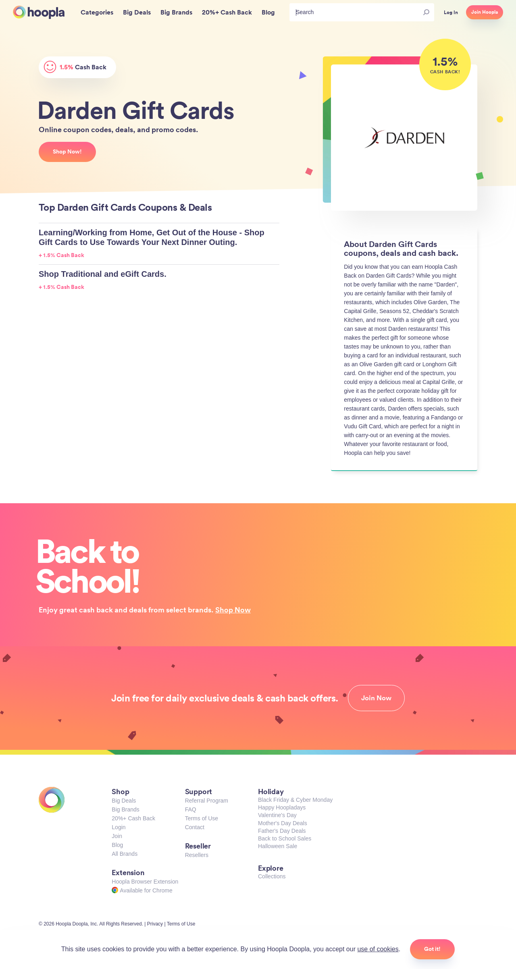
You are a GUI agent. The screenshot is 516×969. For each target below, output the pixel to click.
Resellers (196, 855)
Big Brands (125, 809)
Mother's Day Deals (282, 823)
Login (118, 827)
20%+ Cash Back (133, 818)
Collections (271, 876)
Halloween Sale (277, 846)
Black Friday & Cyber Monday (295, 800)
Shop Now (233, 609)
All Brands (124, 854)
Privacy (155, 924)
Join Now (376, 697)
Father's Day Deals (282, 831)
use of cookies (377, 949)
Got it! (432, 949)
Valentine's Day (277, 815)
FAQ (190, 809)
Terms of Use (201, 818)
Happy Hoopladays (282, 807)
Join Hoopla (484, 12)
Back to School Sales (284, 838)
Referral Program (206, 800)
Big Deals (124, 800)
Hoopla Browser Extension (145, 881)
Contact (194, 827)
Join (117, 836)
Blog (117, 845)
